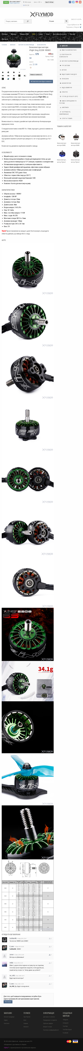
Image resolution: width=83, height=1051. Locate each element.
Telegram (65, 1019)
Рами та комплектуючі (67, 50)
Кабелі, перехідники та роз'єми (67, 102)
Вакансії (26, 1027)
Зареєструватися (15, 3)
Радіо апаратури (65, 87)
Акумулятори (65, 83)
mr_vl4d (12, 976)
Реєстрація (8, 1001)
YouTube (65, 1026)
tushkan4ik (13, 938)
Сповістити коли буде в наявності (41, 81)
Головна (4, 34)
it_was (12, 946)
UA (24, 5)
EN (28, 5)
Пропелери (64, 79)
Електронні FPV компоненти (65, 55)
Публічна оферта (48, 1023)
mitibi (11, 963)
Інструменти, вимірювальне (64, 113)
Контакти (5, 39)
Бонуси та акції (47, 1027)
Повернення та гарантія (50, 1020)
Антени (63, 70)
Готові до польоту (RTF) (68, 96)
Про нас (72, 34)
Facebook (65, 1033)
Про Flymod (27, 1017)
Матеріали (64, 107)
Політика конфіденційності (51, 1030)
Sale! (33, 34)
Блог (48, 34)
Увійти (6, 2)
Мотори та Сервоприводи (68, 61)
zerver (12, 955)
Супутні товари (65, 118)
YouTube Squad (67, 1029)
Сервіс (41, 34)
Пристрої (63, 92)
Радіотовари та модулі (68, 74)
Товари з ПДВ (24, 34)
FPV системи (64, 65)
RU (26, 5)
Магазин (13, 34)
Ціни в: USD (38, 2)
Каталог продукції (9, 1017)
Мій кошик (27, 2)
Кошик (58, 21)
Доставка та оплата (60, 34)
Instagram (65, 1023)
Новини (26, 1023)
